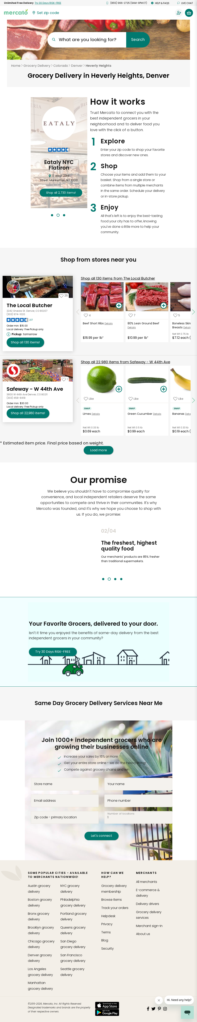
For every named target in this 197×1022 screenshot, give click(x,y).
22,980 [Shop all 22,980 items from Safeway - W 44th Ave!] (28, 413)
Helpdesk (108, 916)
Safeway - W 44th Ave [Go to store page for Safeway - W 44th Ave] (35, 389)
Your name (116, 784)
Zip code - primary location (55, 817)
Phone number (119, 800)
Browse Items (111, 899)
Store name (43, 784)
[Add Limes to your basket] (119, 389)
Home (15, 65)
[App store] (107, 1005)
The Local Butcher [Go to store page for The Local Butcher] (29, 305)
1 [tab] (52, 215)
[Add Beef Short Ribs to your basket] (119, 306)
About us (143, 934)
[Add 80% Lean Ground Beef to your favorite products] (132, 315)
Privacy (107, 924)
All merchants (146, 881)
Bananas (178, 414)
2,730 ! (61, 193)
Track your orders (114, 908)
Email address (45, 800)
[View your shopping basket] (189, 13)
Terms (106, 932)
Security (107, 948)
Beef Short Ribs (93, 323)
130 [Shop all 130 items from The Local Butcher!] (25, 342)
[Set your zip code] (45, 12)
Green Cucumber (140, 414)
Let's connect (101, 835)
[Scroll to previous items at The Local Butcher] (78, 312)
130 (118, 278)
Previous (98, 554)
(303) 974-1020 (16, 314)
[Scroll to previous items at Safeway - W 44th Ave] (78, 401)
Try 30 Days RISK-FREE (52, 651)
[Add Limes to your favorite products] (89, 399)
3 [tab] (64, 215)
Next (164, 554)
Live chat (185, 3)
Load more (98, 450)
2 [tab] (58, 215)
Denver (77, 65)
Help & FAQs (160, 3)
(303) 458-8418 (16, 398)
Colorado (60, 65)
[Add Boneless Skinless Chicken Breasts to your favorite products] (176, 315)
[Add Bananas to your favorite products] (178, 399)
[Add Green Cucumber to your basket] (163, 389)
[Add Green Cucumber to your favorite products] (134, 399)
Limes (87, 414)
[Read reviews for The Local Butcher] (20, 321)
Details (109, 323)
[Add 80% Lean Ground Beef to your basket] (163, 306)
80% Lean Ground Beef (143, 323)
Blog (104, 940)
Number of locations (121, 814)
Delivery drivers (147, 904)
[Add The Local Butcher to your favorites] (63, 295)
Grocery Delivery (36, 65)
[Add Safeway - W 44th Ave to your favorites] (65, 379)
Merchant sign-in (149, 926)
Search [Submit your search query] (138, 39)
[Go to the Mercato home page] (16, 12)
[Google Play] (107, 1012)
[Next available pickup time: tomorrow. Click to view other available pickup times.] (22, 334)
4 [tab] (121, 579)
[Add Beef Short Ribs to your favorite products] (87, 315)
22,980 (125, 361)
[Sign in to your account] (179, 13)
